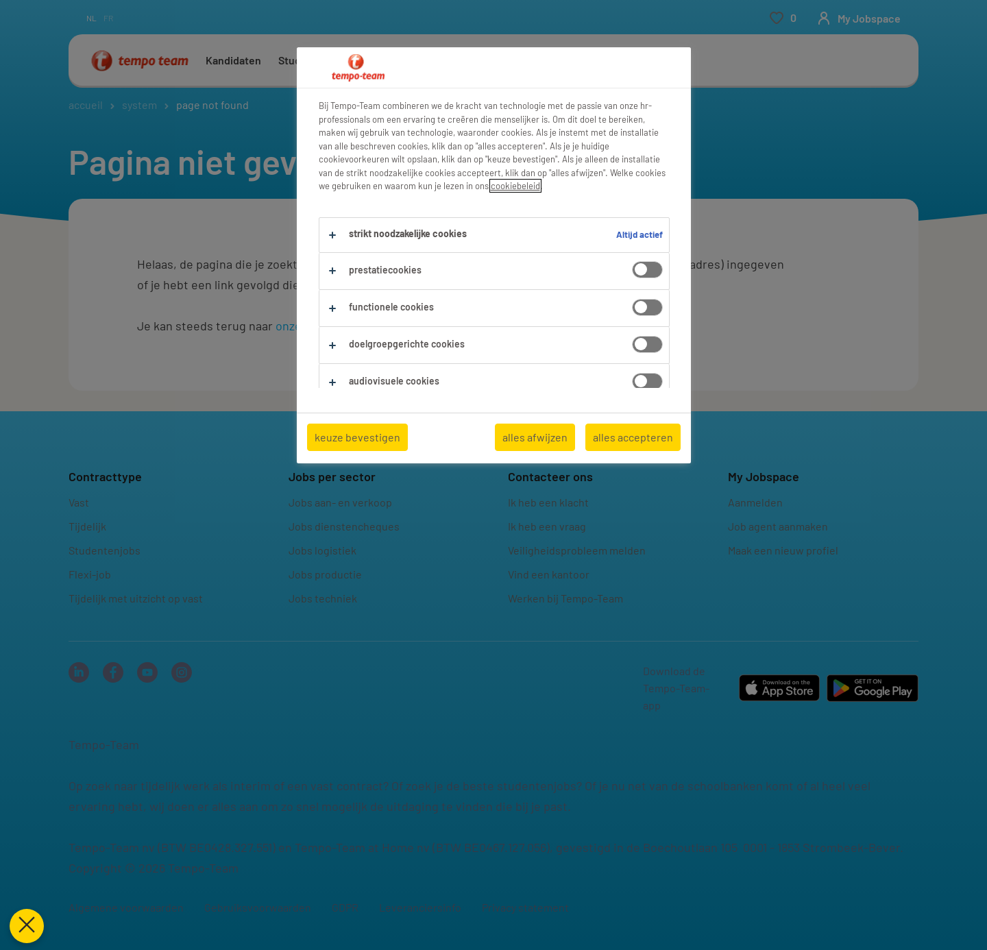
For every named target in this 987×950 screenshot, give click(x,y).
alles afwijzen (535, 436)
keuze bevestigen (357, 436)
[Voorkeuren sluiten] (25, 926)
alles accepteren (633, 436)
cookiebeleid (515, 185)
